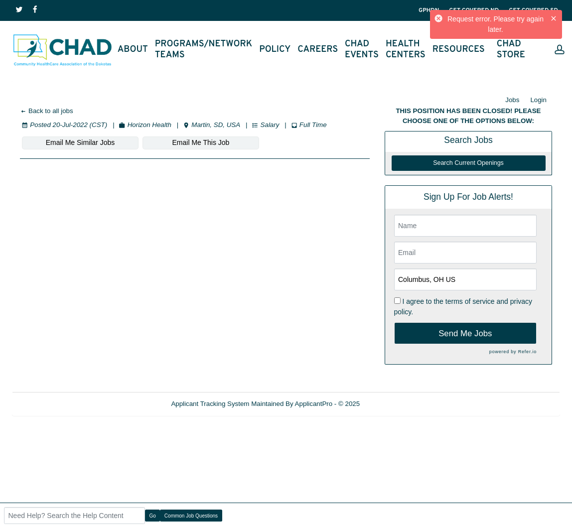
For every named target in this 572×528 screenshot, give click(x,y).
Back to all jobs (46, 111)
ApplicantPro (314, 403)
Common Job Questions (191, 516)
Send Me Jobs (465, 333)
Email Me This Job (201, 142)
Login (538, 100)
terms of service (470, 301)
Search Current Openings (468, 162)
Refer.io (527, 351)
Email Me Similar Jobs (80, 142)
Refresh (389, 403)
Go (152, 516)
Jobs (512, 100)
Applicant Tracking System (210, 403)
